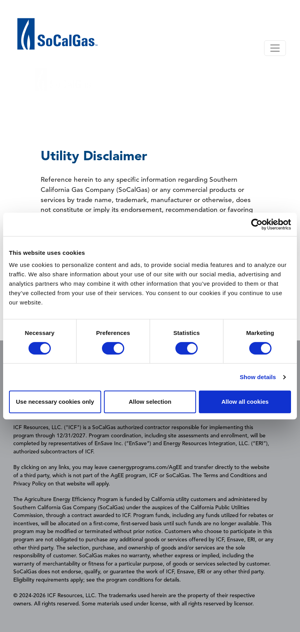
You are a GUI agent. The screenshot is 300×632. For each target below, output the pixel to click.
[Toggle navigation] (275, 48)
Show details (258, 377)
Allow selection (150, 401)
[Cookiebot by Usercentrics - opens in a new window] (257, 224)
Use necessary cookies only (55, 401)
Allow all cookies (245, 401)
